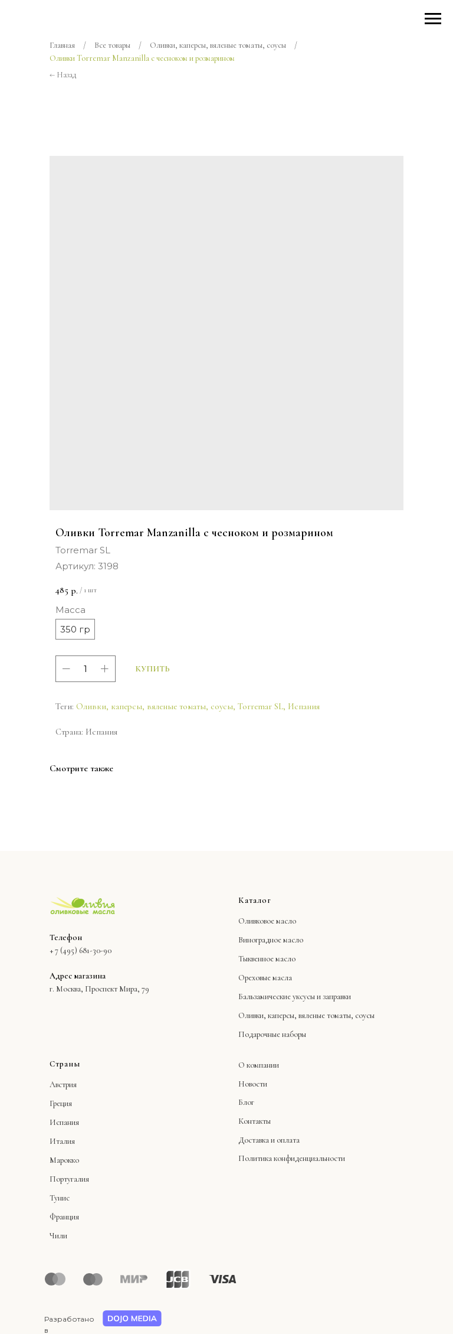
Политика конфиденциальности (291, 1158)
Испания (304, 706)
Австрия (63, 1084)
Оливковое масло (267, 921)
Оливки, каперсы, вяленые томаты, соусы (218, 45)
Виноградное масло (270, 940)
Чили (58, 1236)
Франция (64, 1217)
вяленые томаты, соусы (336, 1015)
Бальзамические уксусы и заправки (294, 996)
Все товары (112, 45)
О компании (258, 1065)
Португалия (69, 1179)
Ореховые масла (265, 978)
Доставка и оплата (269, 1140)
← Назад (63, 75)
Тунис (60, 1198)
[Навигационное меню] (433, 19)
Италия (62, 1141)
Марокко (64, 1160)
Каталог (254, 900)
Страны (65, 1064)
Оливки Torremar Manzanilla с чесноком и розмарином (142, 58)
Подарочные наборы (272, 1034)
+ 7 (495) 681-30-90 (80, 950)
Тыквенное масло (267, 959)
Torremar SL (260, 706)
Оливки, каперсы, (267, 1015)
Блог (246, 1102)
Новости (252, 1084)
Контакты (254, 1121)
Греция (61, 1103)
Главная (62, 45)
